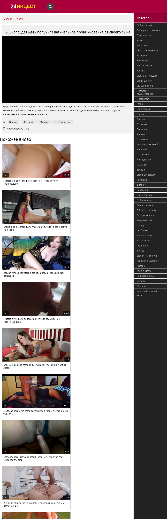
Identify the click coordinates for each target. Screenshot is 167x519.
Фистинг (141, 184)
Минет (140, 40)
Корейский (142, 190)
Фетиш (140, 250)
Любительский (144, 25)
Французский (144, 159)
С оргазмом (143, 98)
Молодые (142, 55)
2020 (139, 296)
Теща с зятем (144, 270)
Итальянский (143, 240)
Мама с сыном (144, 65)
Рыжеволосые (144, 35)
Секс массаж (143, 109)
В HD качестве (63, 122)
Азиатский (142, 45)
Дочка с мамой (145, 205)
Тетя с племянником (148, 50)
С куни (140, 114)
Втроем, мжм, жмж (147, 255)
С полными (142, 139)
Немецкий (142, 179)
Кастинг (141, 70)
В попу (13, 122)
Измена (141, 265)
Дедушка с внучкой (147, 144)
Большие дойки (145, 85)
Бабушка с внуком (146, 210)
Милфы (44, 122)
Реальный (142, 164)
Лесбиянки (142, 230)
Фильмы (141, 134)
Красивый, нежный (147, 291)
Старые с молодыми (147, 75)
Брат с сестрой (144, 195)
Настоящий (142, 60)
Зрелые (141, 169)
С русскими (143, 154)
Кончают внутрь (145, 276)
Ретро (140, 103)
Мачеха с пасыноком (148, 260)
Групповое (142, 245)
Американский (144, 220)
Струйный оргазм (146, 174)
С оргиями (142, 124)
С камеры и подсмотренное (145, 92)
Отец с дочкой (144, 80)
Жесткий (28, 122)
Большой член (144, 235)
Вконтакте (142, 129)
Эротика (141, 119)
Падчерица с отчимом (148, 30)
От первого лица (145, 215)
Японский (142, 149)
